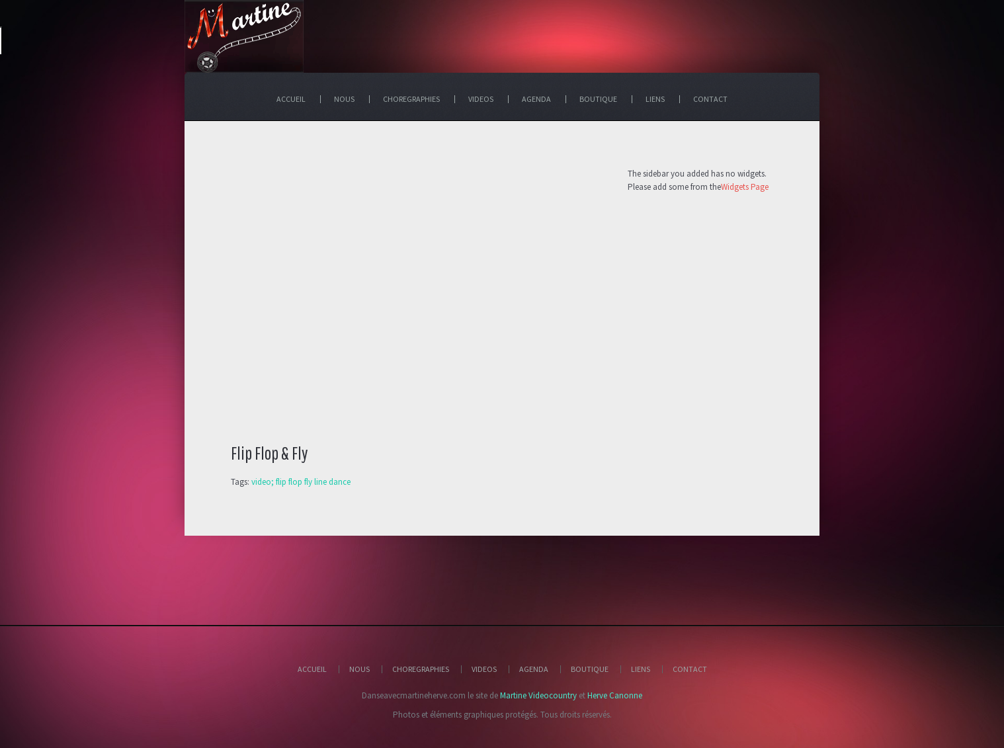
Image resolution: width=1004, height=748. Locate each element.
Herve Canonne (614, 695)
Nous (359, 669)
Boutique (589, 669)
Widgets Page (745, 186)
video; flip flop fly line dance (301, 481)
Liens (640, 669)
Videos (484, 669)
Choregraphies (420, 669)
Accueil (312, 669)
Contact (690, 669)
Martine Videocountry (538, 695)
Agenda (533, 669)
